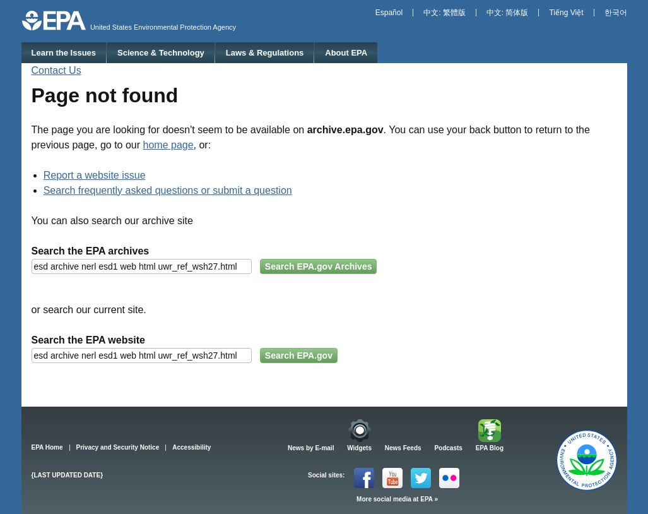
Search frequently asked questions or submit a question (168, 190)
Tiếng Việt (566, 12)
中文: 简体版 (507, 12)
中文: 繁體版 (444, 12)
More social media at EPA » (397, 499)
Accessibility (191, 447)
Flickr (449, 478)
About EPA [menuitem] (346, 52)
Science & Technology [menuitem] (160, 52)
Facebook (364, 478)
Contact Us (56, 70)
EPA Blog (490, 448)
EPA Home (47, 447)
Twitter (421, 478)
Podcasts (448, 448)
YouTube (392, 478)
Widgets (359, 448)
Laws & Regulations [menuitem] (265, 52)
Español (389, 12)
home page (168, 145)
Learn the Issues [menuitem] (63, 52)
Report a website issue (95, 175)
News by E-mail (311, 448)
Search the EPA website (89, 340)
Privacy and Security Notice (118, 447)
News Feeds (403, 448)
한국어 (615, 12)
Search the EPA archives (91, 251)
